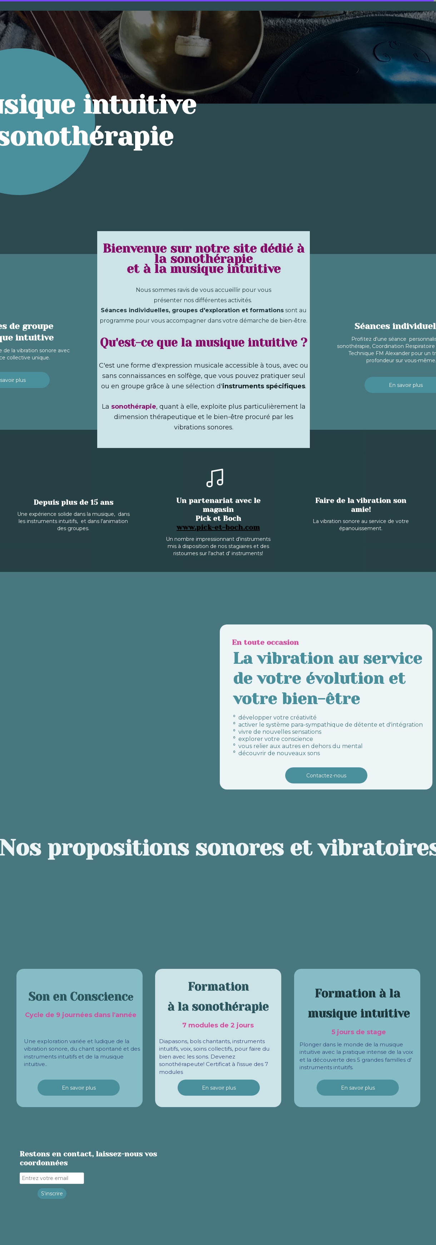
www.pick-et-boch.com (218, 527)
